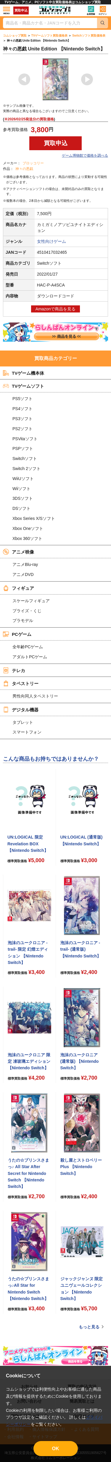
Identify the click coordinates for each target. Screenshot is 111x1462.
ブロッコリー (33, 163)
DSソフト (21, 508)
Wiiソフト (21, 488)
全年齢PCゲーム (27, 646)
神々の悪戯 (24, 169)
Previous (24, 79)
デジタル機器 (20, 710)
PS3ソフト (22, 418)
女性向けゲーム (51, 241)
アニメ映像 (18, 552)
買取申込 (21, 10)
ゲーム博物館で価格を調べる (85, 155)
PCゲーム (17, 634)
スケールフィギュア (31, 600)
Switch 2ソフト (26, 468)
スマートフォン (26, 732)
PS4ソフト (22, 408)
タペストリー (20, 683)
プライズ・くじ (26, 610)
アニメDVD (23, 574)
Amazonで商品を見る (55, 309)
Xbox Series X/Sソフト (33, 518)
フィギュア (18, 588)
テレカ (14, 670)
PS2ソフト (22, 428)
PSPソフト (22, 448)
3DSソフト (22, 498)
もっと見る (89, 1327)
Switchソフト (24, 458)
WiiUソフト (23, 478)
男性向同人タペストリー (35, 696)
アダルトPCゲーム (29, 656)
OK (55, 1448)
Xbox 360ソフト (27, 538)
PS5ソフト (22, 398)
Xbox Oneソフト (27, 528)
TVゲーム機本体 (23, 373)
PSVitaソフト (25, 438)
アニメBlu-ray (25, 564)
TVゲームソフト (23, 386)
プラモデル (22, 620)
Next (87, 79)
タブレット (22, 722)
